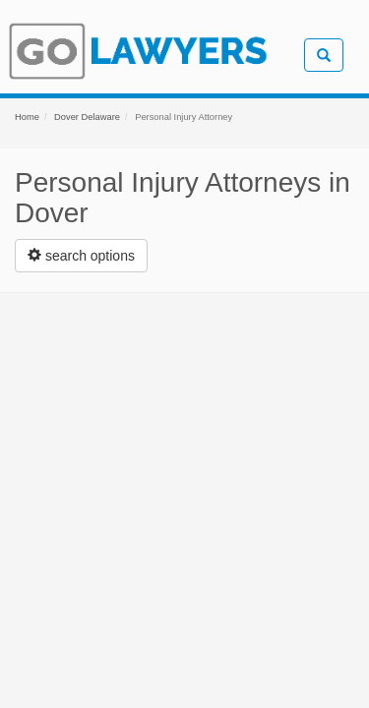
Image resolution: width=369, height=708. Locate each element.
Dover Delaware (87, 117)
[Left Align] (81, 255)
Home (27, 117)
